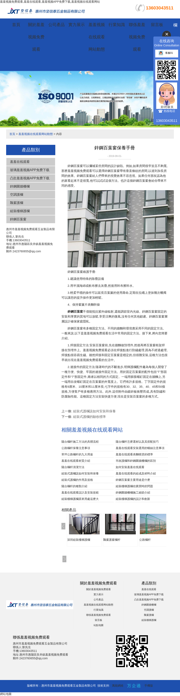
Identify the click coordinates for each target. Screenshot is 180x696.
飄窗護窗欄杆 (111, 539)
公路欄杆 (145, 539)
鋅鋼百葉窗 (18, 219)
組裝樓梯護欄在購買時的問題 (134, 486)
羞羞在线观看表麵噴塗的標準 (134, 454)
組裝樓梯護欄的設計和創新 (133, 499)
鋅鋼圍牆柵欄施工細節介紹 (133, 492)
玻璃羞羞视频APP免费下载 (29, 170)
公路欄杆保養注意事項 (75, 448)
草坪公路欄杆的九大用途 (77, 454)
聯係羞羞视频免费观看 (137, 36)
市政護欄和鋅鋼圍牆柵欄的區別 (136, 460)
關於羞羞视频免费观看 (36, 36)
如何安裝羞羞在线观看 (130, 467)
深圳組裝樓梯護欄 (78, 539)
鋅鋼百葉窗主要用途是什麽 (133, 479)
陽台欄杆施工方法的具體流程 (80, 441)
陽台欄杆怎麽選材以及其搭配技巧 (137, 441)
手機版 (148, 685)
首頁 (16, 24)
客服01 (165, 52)
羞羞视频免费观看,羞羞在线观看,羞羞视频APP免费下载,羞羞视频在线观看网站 (50, 1)
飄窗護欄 (16, 203)
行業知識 (117, 24)
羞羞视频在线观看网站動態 (96, 36)
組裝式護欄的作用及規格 (77, 479)
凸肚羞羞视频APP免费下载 (29, 178)
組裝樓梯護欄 (20, 211)
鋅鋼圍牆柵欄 (20, 186)
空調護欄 (16, 194)
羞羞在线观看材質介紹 (75, 460)
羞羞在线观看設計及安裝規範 (80, 492)
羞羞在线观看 (20, 161)
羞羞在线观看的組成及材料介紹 (136, 473)
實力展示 (76, 24)
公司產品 (56, 24)
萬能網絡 (117, 685)
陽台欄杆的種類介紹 (74, 486)
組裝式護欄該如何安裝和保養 (94, 411)
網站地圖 (5, 694)
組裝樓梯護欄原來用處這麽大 (80, 499)
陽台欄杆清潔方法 (72, 467)
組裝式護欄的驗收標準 (89, 416)
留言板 (157, 24)
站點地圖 (98, 625)
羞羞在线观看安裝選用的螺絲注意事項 (140, 448)
